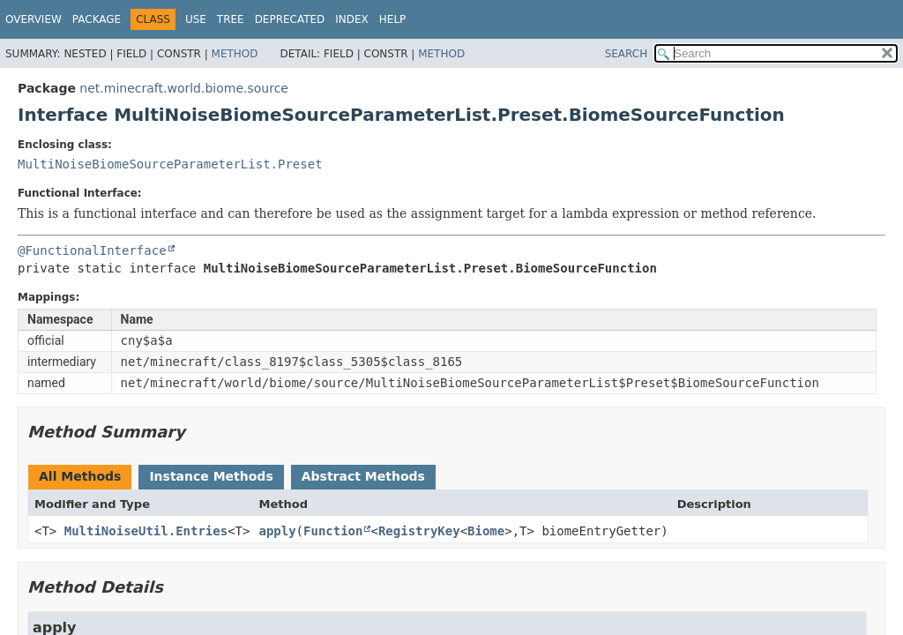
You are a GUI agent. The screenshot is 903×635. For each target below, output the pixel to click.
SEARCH (626, 54)
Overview (33, 19)
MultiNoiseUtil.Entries (146, 531)
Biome (485, 531)
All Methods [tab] (80, 476)
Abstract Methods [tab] (363, 476)
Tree (230, 19)
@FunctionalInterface (92, 250)
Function (332, 531)
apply (276, 531)
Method (235, 54)
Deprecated (290, 19)
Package (96, 19)
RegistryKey (419, 531)
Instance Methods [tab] (210, 476)
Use (195, 19)
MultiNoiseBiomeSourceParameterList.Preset (170, 164)
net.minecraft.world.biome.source (183, 88)
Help (393, 19)
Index (352, 19)
